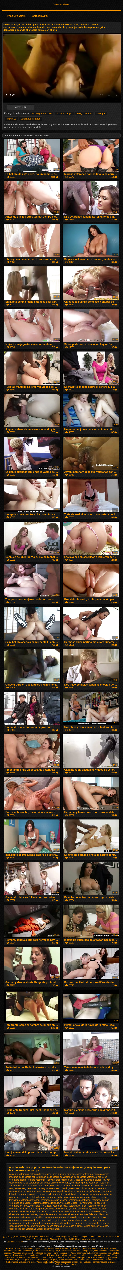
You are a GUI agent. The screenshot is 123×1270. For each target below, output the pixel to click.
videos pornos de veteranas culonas (64, 1226)
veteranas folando (27, 1194)
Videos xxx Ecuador (45, 1262)
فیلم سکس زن (9, 1237)
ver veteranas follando (58, 1180)
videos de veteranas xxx (79, 1217)
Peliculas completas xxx (69, 1251)
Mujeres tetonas (104, 1255)
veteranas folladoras (47, 1194)
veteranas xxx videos (40, 1205)
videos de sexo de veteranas (65, 1211)
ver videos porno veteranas (84, 1182)
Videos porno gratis (27, 1262)
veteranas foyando (30, 1200)
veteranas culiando (58, 1188)
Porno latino (18, 1255)
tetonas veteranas (36, 1180)
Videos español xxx (91, 1248)
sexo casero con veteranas (32, 1177)
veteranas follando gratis (34, 1197)
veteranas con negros (37, 1188)
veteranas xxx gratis (19, 1205)
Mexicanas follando (12, 1251)
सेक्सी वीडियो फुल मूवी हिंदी (25, 1237)
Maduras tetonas (101, 1251)
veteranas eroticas (36, 1191)
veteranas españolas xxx (89, 1191)
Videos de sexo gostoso (88, 1239)
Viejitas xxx (38, 1248)
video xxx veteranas (80, 1208)
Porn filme (110, 1237)
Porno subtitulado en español (45, 1251)
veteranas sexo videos (20, 1203)
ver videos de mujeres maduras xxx (87, 1180)
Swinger (100, 113)
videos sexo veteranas (48, 1229)
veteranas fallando (31, 118)
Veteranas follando (61, 4)
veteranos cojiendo (97, 1205)
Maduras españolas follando (57, 1248)
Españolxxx (27, 1251)
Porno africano (76, 1248)
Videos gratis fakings (27, 1260)
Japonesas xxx (97, 1260)
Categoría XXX (40, 16)
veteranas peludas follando (54, 1200)
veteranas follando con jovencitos (75, 1194)
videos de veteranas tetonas (52, 1217)
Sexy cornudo (84, 113)
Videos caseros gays (79, 1253)
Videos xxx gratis (89, 1255)
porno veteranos (84, 1174)
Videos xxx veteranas (67, 1260)
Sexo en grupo (64, 113)
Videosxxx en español (21, 1253)
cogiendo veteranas (19, 1174)
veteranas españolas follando (60, 1191)
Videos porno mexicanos (86, 1257)
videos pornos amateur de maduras (54, 1223)
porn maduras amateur (64, 1174)
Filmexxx (53, 1239)
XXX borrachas (11, 1262)
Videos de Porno (47, 1255)
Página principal (16, 16)
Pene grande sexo (42, 113)
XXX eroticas (61, 1255)
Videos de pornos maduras (95, 1262)
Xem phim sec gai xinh (61, 1237)
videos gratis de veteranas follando (65, 1220)
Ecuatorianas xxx (112, 1260)
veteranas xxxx (60, 1205)
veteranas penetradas (79, 1200)
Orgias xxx (113, 1262)
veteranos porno (37, 1208)
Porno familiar (83, 1260)
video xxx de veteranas (57, 1208)
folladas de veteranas (40, 1174)
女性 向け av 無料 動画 (67, 1239)
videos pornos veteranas (96, 1226)
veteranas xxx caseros (93, 1203)
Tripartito (11, 118)
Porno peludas (87, 1251)
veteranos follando (18, 1208)
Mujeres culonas (13, 1248)
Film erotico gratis (41, 1239)
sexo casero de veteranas (60, 1177)
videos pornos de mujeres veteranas (27, 1226)
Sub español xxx (32, 1255)
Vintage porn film (98, 1237)
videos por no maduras (95, 1220)
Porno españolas (18, 1257)
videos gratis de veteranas (33, 1220)
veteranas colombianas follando (87, 1185)
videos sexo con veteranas (22, 1229)
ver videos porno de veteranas (55, 1182)
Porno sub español (61, 1253)
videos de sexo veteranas (93, 1211)
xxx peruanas (27, 1248)
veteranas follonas (89, 1197)
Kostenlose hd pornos (80, 1237)
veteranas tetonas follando (46, 1203)
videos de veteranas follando (82, 1214)
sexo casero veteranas (85, 1177)
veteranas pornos (100, 1200)
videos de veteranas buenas (23, 1214)
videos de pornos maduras (36, 1211)
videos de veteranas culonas (53, 1214)
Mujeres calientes (108, 1248)
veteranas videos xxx (70, 1203)
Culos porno (77, 1262)
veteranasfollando (78, 1205)
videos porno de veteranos (22, 1223)
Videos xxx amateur (66, 1257)
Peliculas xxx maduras (42, 1253)
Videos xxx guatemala (107, 1257)
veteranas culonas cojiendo (83, 1188)
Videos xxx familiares (54, 1264)
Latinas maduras (10, 1260)
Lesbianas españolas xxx (100, 1253)
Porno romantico (50, 1257)
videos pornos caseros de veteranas (91, 1223)
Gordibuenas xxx (34, 1257)
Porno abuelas (71, 1264)
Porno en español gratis (47, 1260)
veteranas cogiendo (60, 1185)
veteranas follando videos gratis (63, 1197)
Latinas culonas (74, 1255)
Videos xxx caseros (62, 1262)
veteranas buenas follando (36, 1185)
